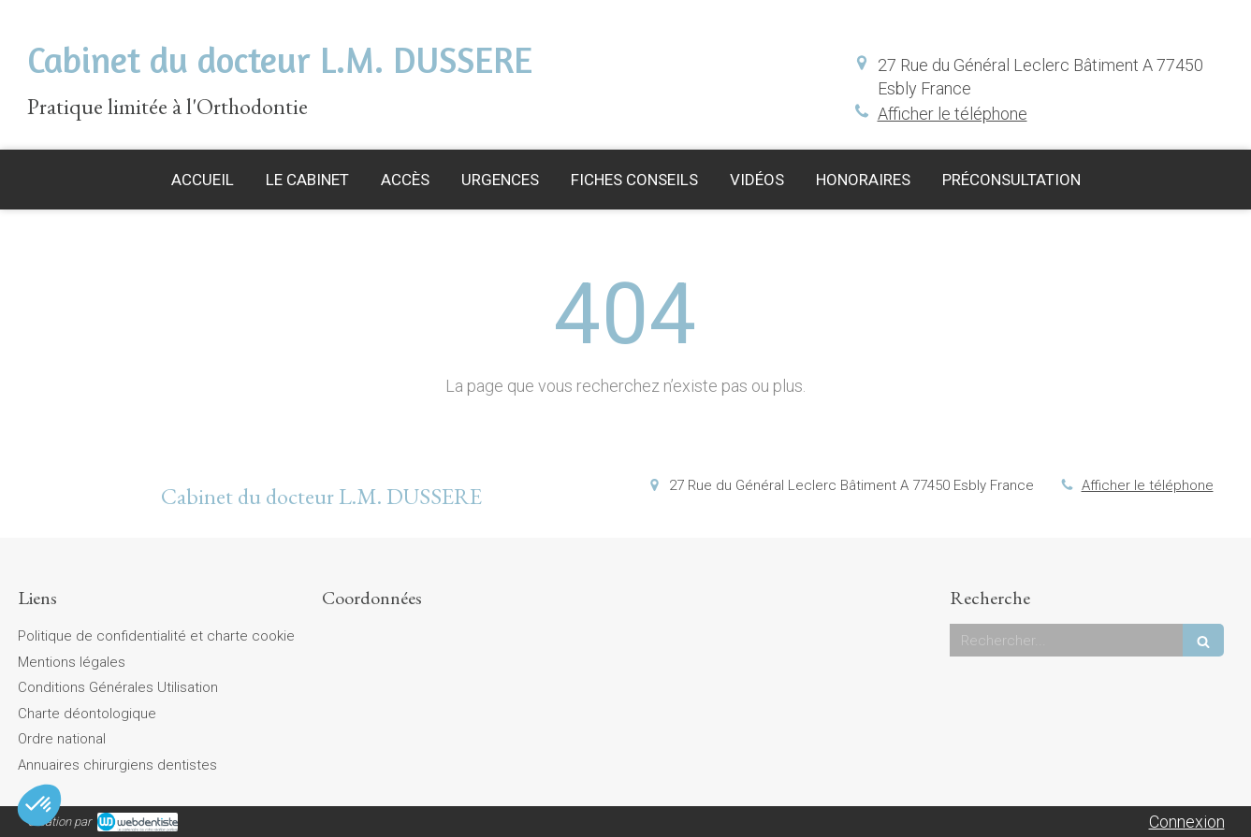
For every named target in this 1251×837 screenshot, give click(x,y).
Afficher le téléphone (952, 113)
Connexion (1187, 821)
